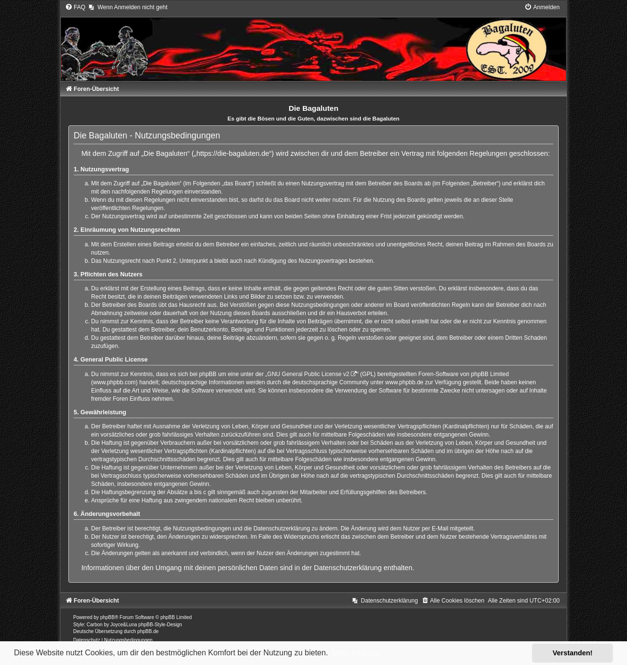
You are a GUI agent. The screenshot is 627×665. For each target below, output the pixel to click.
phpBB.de (147, 631)
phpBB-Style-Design (160, 624)
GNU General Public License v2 (308, 374)
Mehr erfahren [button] (355, 653)
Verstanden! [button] (573, 653)
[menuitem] (75, 7)
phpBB (107, 617)
